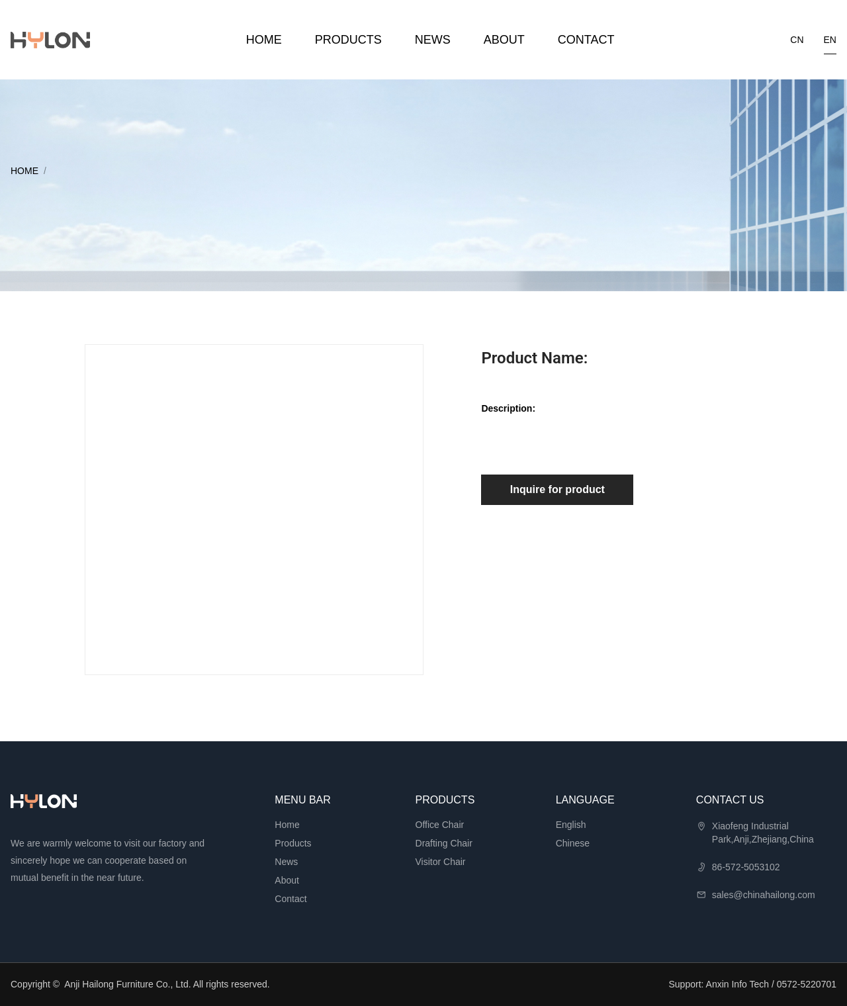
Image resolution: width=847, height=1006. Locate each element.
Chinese (573, 843)
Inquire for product (557, 489)
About (504, 39)
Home (264, 39)
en (830, 39)
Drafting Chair (444, 843)
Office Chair (440, 824)
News (433, 39)
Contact (586, 39)
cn (796, 39)
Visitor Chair (441, 861)
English (571, 824)
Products (348, 39)
